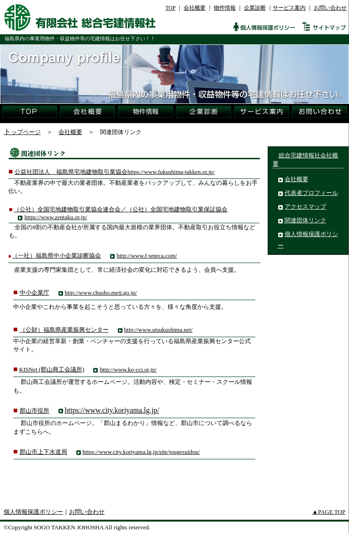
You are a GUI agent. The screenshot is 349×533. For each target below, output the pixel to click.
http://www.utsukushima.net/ (158, 329)
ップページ (26, 132)
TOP (170, 8)
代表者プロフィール (311, 192)
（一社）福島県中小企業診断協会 (56, 255)
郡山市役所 (34, 410)
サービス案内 (289, 8)
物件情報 (225, 8)
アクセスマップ (305, 206)
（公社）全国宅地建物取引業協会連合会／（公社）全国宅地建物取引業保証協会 (120, 209)
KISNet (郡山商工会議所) (52, 369)
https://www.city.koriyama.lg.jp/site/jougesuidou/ (141, 451)
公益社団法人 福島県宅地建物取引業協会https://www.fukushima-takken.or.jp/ (115, 171)
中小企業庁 (34, 292)
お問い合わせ (330, 8)
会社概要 (195, 8)
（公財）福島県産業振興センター (64, 329)
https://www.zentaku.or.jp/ (55, 217)
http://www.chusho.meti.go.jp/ (101, 292)
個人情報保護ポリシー (33, 511)
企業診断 (255, 8)
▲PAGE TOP (328, 511)
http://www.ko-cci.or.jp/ (128, 369)
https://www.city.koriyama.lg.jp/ (112, 410)
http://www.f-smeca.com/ (146, 255)
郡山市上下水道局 (43, 451)
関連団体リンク (305, 220)
